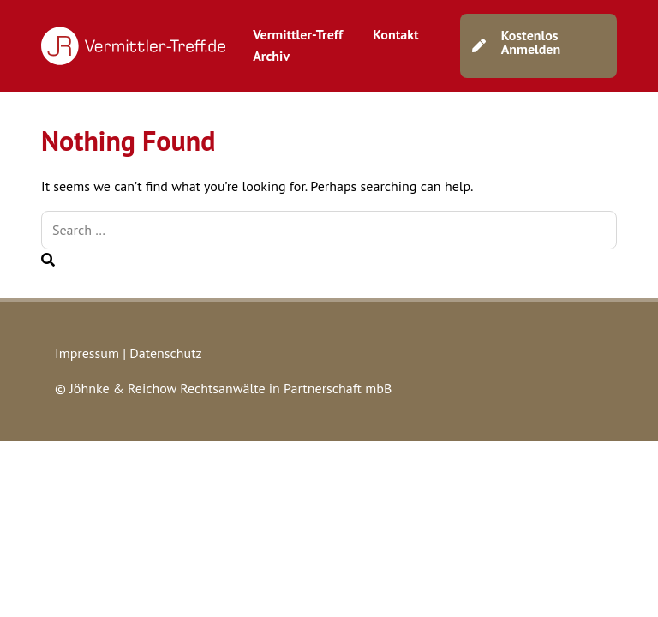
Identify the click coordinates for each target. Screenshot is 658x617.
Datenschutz (165, 353)
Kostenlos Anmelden (531, 42)
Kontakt (395, 34)
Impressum (87, 353)
